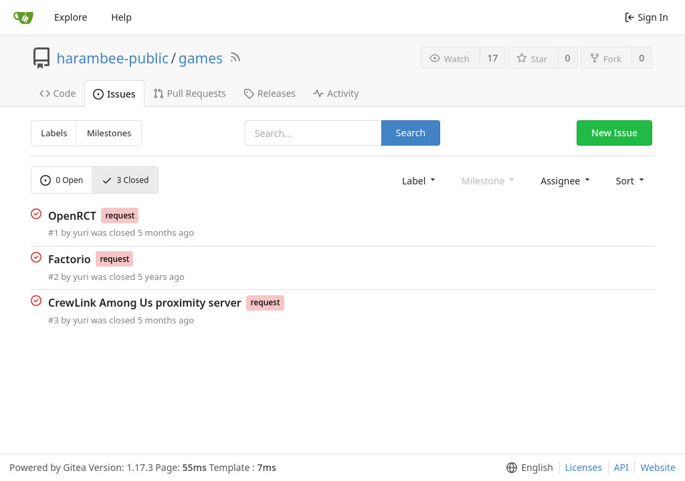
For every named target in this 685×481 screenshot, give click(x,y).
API (621, 467)
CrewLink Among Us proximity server (144, 302)
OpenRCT (72, 215)
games (201, 58)
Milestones (109, 133)
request (119, 215)
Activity (336, 93)
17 (492, 57)
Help (121, 17)
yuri (80, 232)
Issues (114, 94)
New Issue (614, 132)
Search (410, 132)
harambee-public (113, 58)
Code (57, 93)
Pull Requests (189, 93)
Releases (269, 93)
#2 (53, 277)
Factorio (69, 259)
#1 (53, 232)
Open (61, 180)
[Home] (23, 17)
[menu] (419, 180)
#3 (53, 320)
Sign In (646, 17)
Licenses (584, 467)
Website (658, 467)
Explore (70, 17)
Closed (125, 180)
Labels (54, 133)
